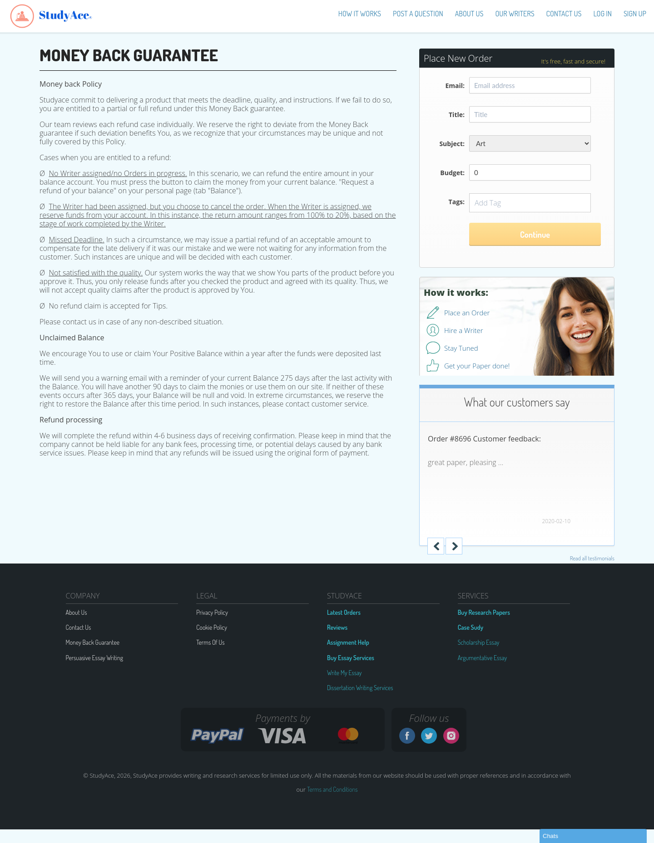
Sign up (635, 13)
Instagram (451, 736)
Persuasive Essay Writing (94, 658)
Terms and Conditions (332, 789)
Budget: (452, 172)
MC (348, 736)
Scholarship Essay (479, 642)
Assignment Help (348, 642)
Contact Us (564, 13)
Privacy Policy (212, 612)
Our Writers (515, 13)
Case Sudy (471, 627)
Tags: (457, 201)
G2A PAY (217, 736)
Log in (603, 13)
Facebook (407, 736)
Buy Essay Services (350, 658)
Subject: (452, 143)
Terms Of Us (210, 642)
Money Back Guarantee (92, 642)
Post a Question (418, 13)
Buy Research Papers (484, 612)
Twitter (429, 736)
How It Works (359, 13)
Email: (455, 85)
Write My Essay (344, 672)
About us (469, 13)
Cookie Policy (211, 627)
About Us (76, 612)
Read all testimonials (592, 558)
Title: (457, 114)
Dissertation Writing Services (360, 687)
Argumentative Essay (482, 658)
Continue (535, 235)
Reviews (337, 627)
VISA (282, 736)
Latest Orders (344, 612)
